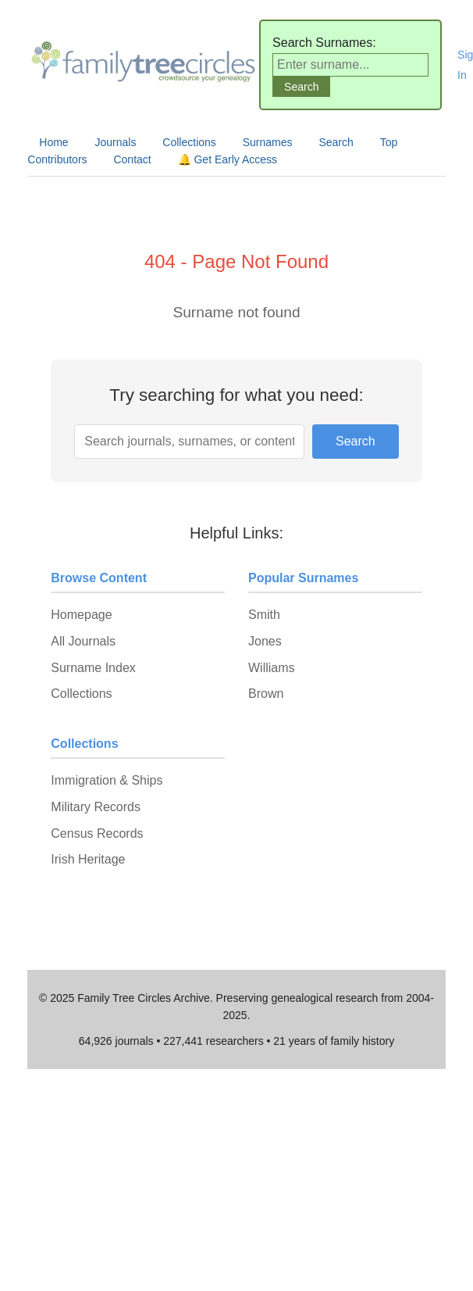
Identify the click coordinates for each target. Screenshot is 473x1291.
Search (335, 142)
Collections (188, 142)
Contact (132, 159)
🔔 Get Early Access (227, 159)
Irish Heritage (88, 859)
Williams (271, 667)
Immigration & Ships (106, 780)
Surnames (268, 142)
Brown (265, 693)
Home (53, 142)
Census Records (97, 833)
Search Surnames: (324, 42)
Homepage (81, 614)
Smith (264, 614)
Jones (265, 641)
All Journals (83, 641)
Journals (116, 142)
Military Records (95, 807)
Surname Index (93, 667)
